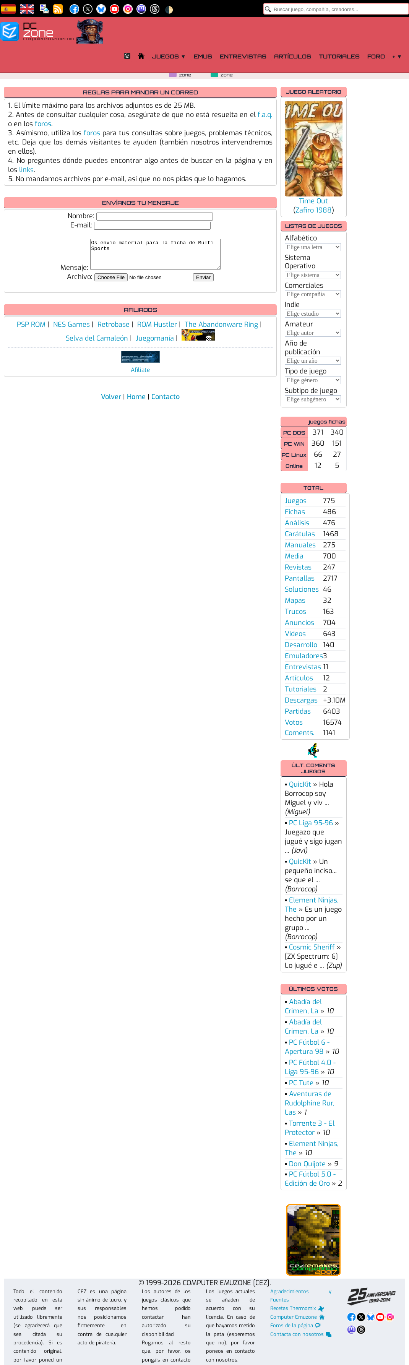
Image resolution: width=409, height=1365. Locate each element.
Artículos (292, 56)
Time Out (313, 201)
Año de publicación (302, 348)
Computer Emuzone (297, 1317)
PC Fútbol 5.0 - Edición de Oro (310, 1179)
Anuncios (299, 622)
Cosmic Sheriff (312, 947)
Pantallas (300, 578)
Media (294, 556)
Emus (203, 56)
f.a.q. (265, 114)
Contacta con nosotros (300, 1334)
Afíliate (140, 376)
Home (136, 402)
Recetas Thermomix (297, 1308)
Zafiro (304, 210)
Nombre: (81, 216)
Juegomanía (155, 344)
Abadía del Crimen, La (303, 1006)
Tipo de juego (305, 371)
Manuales (300, 545)
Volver (111, 402)
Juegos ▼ (169, 56)
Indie (292, 304)
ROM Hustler (157, 330)
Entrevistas (243, 56)
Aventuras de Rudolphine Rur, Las (309, 1103)
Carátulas (300, 534)
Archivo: (80, 282)
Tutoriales (339, 56)
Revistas (298, 567)
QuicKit (300, 784)
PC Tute (301, 1082)
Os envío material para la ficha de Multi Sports (155, 257)
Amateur (299, 324)
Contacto (165, 402)
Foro (376, 56)
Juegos (296, 500)
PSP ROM (31, 330)
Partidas (298, 711)
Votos (294, 722)
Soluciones (302, 589)
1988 (324, 210)
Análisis (297, 522)
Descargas (301, 700)
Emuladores (304, 656)
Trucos (295, 611)
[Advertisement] (377, 201)
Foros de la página (295, 1325)
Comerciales (304, 285)
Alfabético (301, 238)
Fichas (295, 511)
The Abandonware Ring (221, 330)
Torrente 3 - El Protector (309, 1128)
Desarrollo (301, 644)
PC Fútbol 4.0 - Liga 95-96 (310, 1067)
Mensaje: (67, 273)
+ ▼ (397, 56)
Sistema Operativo (300, 262)
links (26, 169)
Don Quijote (307, 1164)
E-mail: (81, 225)
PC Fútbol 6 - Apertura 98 (307, 1047)
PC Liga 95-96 (311, 823)
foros (43, 123)
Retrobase (113, 330)
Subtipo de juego (311, 390)
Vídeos (295, 633)
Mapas (295, 600)
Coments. (300, 732)
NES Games (71, 330)
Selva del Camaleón (97, 344)
